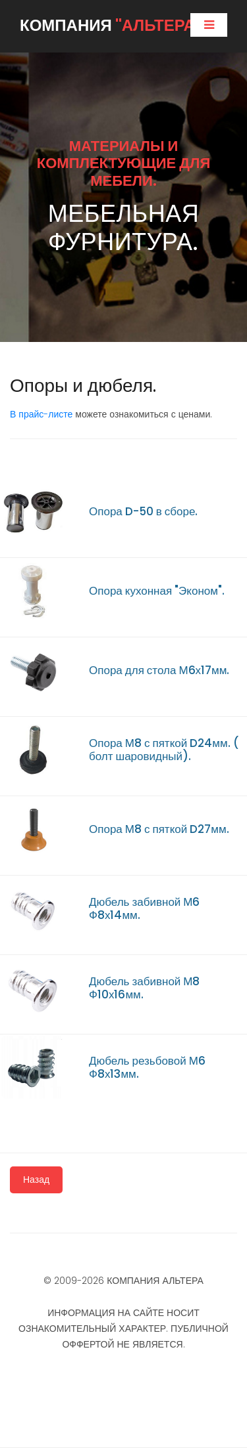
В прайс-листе (41, 414)
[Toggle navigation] (208, 25)
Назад (36, 1179)
